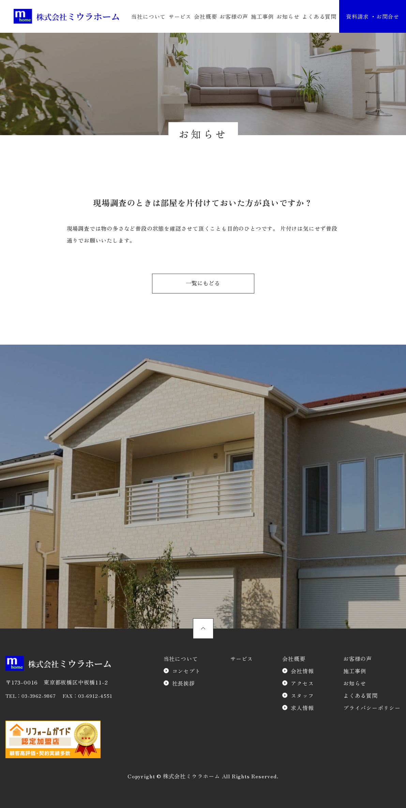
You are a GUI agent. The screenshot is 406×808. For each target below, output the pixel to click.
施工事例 (262, 16)
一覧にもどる (203, 283)
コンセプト (186, 671)
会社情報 (302, 671)
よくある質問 (319, 16)
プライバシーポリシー (372, 708)
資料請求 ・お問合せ (372, 16)
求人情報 (302, 708)
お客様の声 (234, 16)
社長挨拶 (183, 683)
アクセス (302, 683)
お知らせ (287, 16)
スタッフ (302, 695)
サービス (179, 16)
